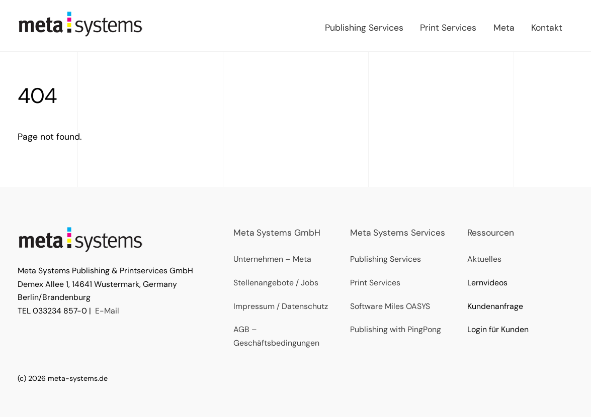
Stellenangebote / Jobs (275, 282)
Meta (504, 27)
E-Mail (107, 310)
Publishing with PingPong (395, 329)
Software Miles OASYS (390, 306)
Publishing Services (364, 27)
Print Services (448, 27)
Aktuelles (484, 259)
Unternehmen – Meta (272, 259)
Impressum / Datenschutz (280, 306)
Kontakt (546, 27)
